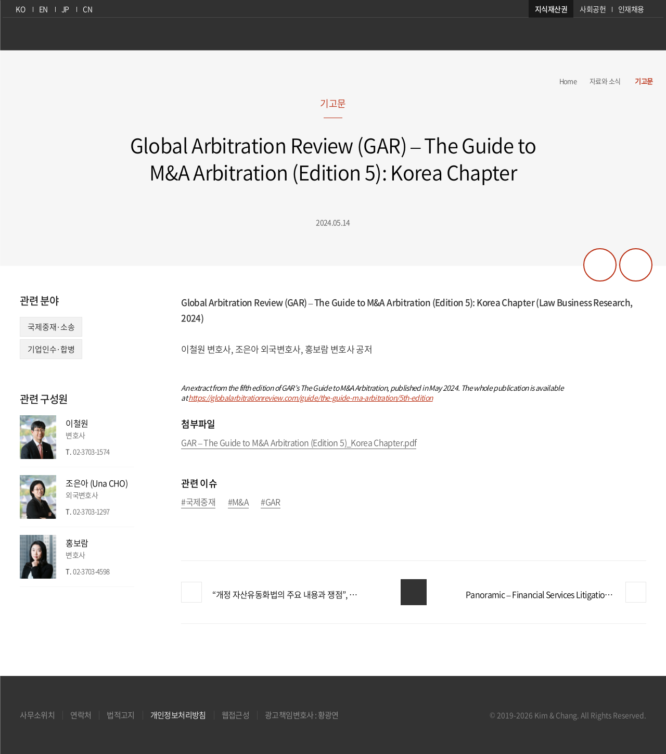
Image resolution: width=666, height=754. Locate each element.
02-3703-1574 (91, 451)
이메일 (127, 452)
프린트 (635, 265)
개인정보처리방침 (178, 715)
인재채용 (633, 9)
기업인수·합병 (51, 349)
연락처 (80, 715)
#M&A (238, 502)
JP (64, 9)
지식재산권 (554, 9)
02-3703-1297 (91, 511)
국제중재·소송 (51, 327)
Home (568, 81)
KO (18, 9)
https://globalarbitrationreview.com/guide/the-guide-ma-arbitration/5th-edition (310, 397)
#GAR (270, 502)
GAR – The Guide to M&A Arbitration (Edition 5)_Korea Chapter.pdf (298, 443)
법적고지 (120, 715)
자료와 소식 (605, 81)
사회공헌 (595, 9)
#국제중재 (198, 502)
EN (41, 9)
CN (86, 9)
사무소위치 (37, 715)
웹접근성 (235, 715)
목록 (414, 592)
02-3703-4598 (91, 571)
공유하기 (600, 265)
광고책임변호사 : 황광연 (302, 715)
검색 (644, 38)
